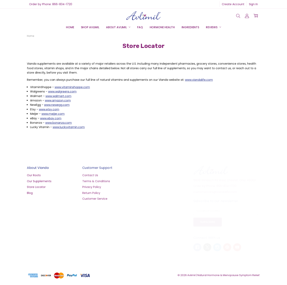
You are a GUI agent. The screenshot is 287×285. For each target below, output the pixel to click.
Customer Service (94, 199)
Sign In (253, 4)
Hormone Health (162, 27)
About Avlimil (118, 27)
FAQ (140, 27)
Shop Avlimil (90, 27)
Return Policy (91, 193)
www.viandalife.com (199, 80)
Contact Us (90, 175)
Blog (30, 193)
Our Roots (34, 175)
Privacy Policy (91, 187)
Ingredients (190, 27)
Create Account (233, 4)
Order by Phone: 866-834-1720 (50, 4)
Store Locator (36, 187)
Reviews (213, 27)
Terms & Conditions (96, 181)
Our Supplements (39, 181)
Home (70, 27)
